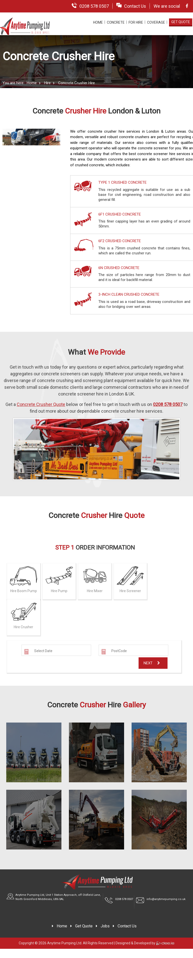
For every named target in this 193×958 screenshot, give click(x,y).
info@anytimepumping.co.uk (166, 899)
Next (152, 663)
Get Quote (180, 22)
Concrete (116, 22)
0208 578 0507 (90, 6)
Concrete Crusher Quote (41, 404)
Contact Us (131, 6)
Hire (47, 83)
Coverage (156, 22)
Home (98, 22)
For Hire (136, 22)
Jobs (105, 926)
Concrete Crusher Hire (76, 83)
